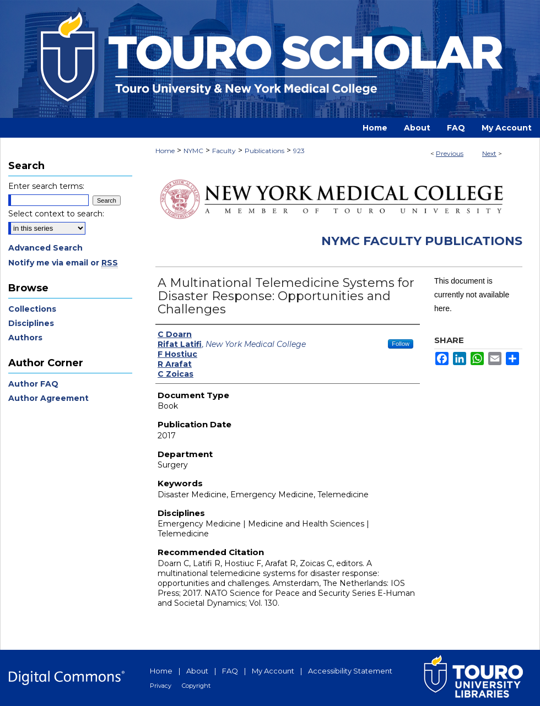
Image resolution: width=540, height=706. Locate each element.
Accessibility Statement (350, 670)
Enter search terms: (46, 186)
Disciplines (31, 323)
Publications (264, 150)
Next (489, 153)
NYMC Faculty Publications (421, 240)
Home (165, 150)
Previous (449, 153)
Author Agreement (48, 398)
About (197, 670)
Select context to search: (56, 214)
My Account (273, 670)
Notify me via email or (63, 263)
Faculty (224, 150)
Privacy (160, 685)
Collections (32, 309)
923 (299, 150)
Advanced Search (45, 248)
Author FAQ (33, 384)
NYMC (193, 150)
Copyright (196, 685)
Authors (25, 338)
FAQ (230, 670)
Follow (400, 343)
